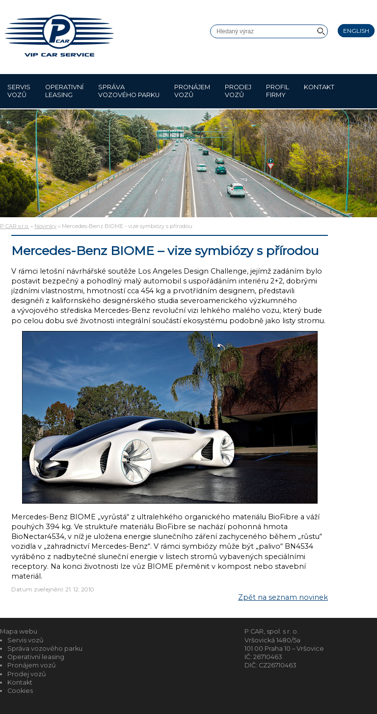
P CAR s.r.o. (14, 226)
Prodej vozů (238, 91)
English (356, 30)
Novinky (45, 226)
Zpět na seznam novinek (283, 597)
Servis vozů (18, 91)
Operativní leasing (64, 91)
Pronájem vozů (192, 91)
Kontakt (319, 91)
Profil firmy (277, 91)
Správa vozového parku (129, 91)
